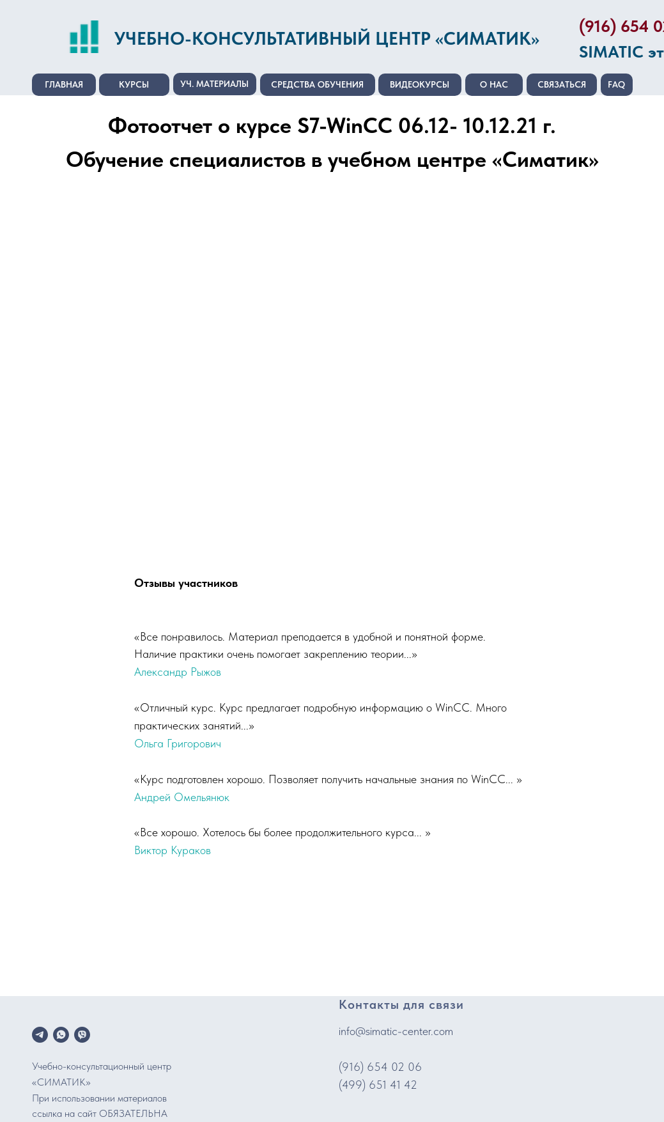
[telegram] (40, 1035)
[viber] (82, 1035)
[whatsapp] (61, 1035)
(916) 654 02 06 (380, 1066)
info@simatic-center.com (396, 1031)
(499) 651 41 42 (378, 1084)
